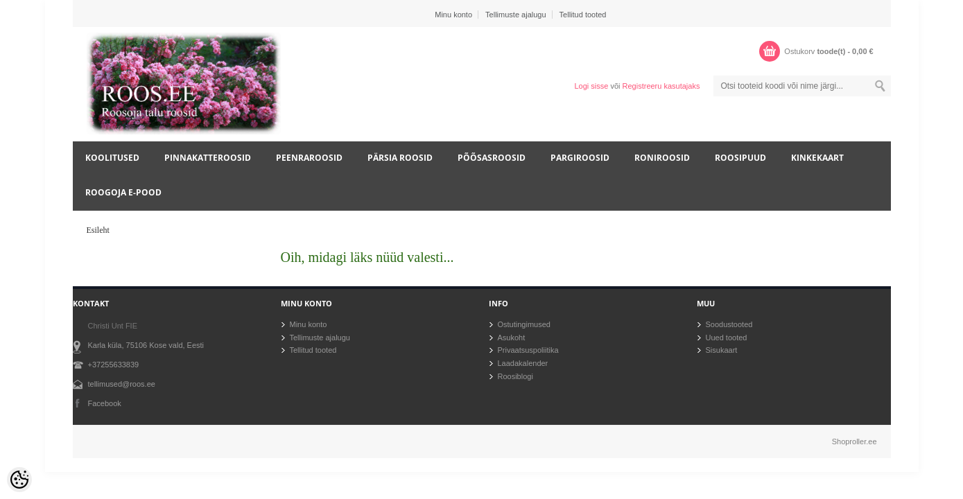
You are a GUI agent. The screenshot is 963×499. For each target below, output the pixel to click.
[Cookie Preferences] (19, 479)
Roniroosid (662, 158)
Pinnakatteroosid (207, 158)
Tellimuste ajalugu (515, 14)
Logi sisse (591, 86)
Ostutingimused (524, 324)
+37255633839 (113, 364)
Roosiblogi (515, 376)
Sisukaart (722, 350)
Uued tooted (726, 337)
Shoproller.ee (854, 441)
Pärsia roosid (400, 158)
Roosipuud (740, 158)
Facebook (104, 403)
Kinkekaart (817, 158)
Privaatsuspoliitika (528, 350)
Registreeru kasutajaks (661, 86)
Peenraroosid (309, 158)
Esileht (98, 230)
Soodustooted (729, 324)
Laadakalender (523, 363)
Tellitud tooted (583, 14)
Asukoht (512, 337)
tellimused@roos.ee (121, 384)
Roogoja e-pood (123, 192)
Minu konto (453, 14)
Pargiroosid (579, 158)
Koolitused (112, 158)
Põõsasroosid (492, 158)
